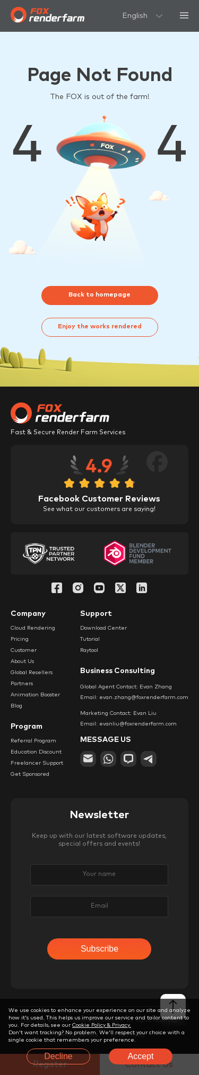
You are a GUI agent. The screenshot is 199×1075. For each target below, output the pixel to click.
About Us (22, 661)
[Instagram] (78, 589)
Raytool (89, 650)
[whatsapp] (108, 759)
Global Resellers (32, 672)
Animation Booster (35, 694)
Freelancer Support (37, 763)
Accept (141, 1056)
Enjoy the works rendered (100, 327)
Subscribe (99, 948)
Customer (24, 650)
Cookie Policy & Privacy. (101, 1025)
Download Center (103, 628)
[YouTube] (99, 589)
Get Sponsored (30, 774)
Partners (22, 683)
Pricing (20, 639)
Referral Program (33, 740)
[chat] (128, 759)
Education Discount (36, 752)
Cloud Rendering (33, 628)
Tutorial (90, 639)
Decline (58, 1056)
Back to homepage (99, 295)
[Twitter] (120, 589)
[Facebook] (56, 589)
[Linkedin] (141, 589)
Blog (16, 706)
